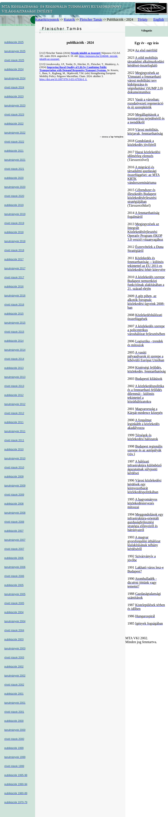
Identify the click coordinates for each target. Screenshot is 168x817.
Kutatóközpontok (47, 19)
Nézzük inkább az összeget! (86, 53)
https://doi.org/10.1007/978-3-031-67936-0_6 (63, 79)
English (158, 19)
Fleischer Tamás (91, 19)
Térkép (142, 19)
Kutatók (69, 19)
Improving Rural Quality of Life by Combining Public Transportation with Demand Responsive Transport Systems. (73, 69)
